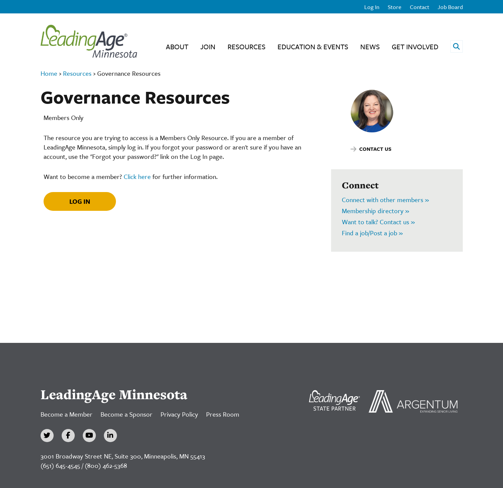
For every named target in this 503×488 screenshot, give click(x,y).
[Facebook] (68, 435)
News (370, 47)
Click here (137, 176)
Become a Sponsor (126, 414)
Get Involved (415, 47)
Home (49, 73)
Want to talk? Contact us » (378, 221)
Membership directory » (375, 210)
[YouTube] (89, 435)
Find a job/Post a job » (372, 232)
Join (207, 47)
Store (394, 7)
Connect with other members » (385, 199)
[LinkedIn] (110, 435)
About (177, 47)
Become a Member (66, 414)
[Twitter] (47, 435)
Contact (419, 7)
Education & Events (312, 47)
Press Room (222, 414)
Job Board (450, 7)
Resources (246, 47)
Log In (371, 7)
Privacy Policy (179, 414)
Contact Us (375, 148)
